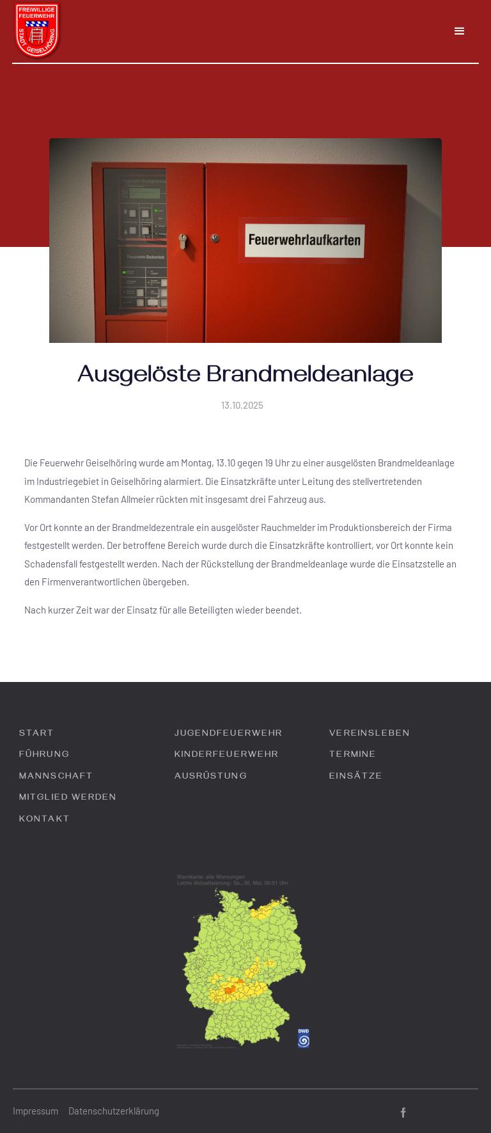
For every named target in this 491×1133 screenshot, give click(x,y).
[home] (37, 31)
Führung (44, 755)
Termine (353, 755)
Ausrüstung (211, 777)
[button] (459, 31)
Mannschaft (56, 777)
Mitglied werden (68, 798)
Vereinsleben (369, 734)
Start (37, 734)
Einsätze (356, 777)
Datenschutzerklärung (113, 1110)
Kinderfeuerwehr (227, 755)
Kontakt (44, 820)
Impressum (35, 1110)
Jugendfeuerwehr (229, 734)
